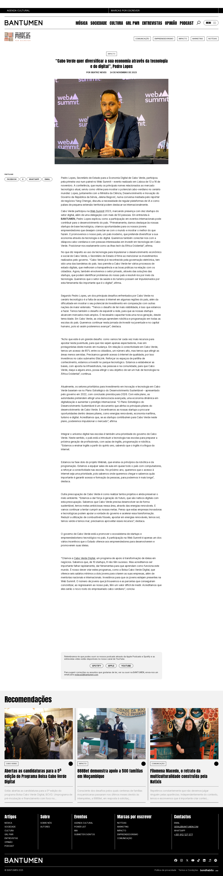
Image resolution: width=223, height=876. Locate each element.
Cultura (116, 22)
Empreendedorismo (164, 39)
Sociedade (98, 22)
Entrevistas (152, 22)
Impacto (183, 39)
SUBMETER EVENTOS (84, 834)
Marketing (197, 39)
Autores (45, 826)
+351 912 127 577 (183, 834)
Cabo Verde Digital (84, 558)
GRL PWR (132, 22)
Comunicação (142, 39)
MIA (76, 830)
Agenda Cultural (83, 823)
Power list (80, 826)
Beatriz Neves (99, 72)
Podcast (187, 22)
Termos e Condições (188, 870)
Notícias (212, 39)
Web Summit (97, 211)
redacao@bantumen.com (86, 674)
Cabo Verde (11, 764)
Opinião (171, 22)
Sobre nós (46, 823)
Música (82, 22)
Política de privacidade (165, 870)
